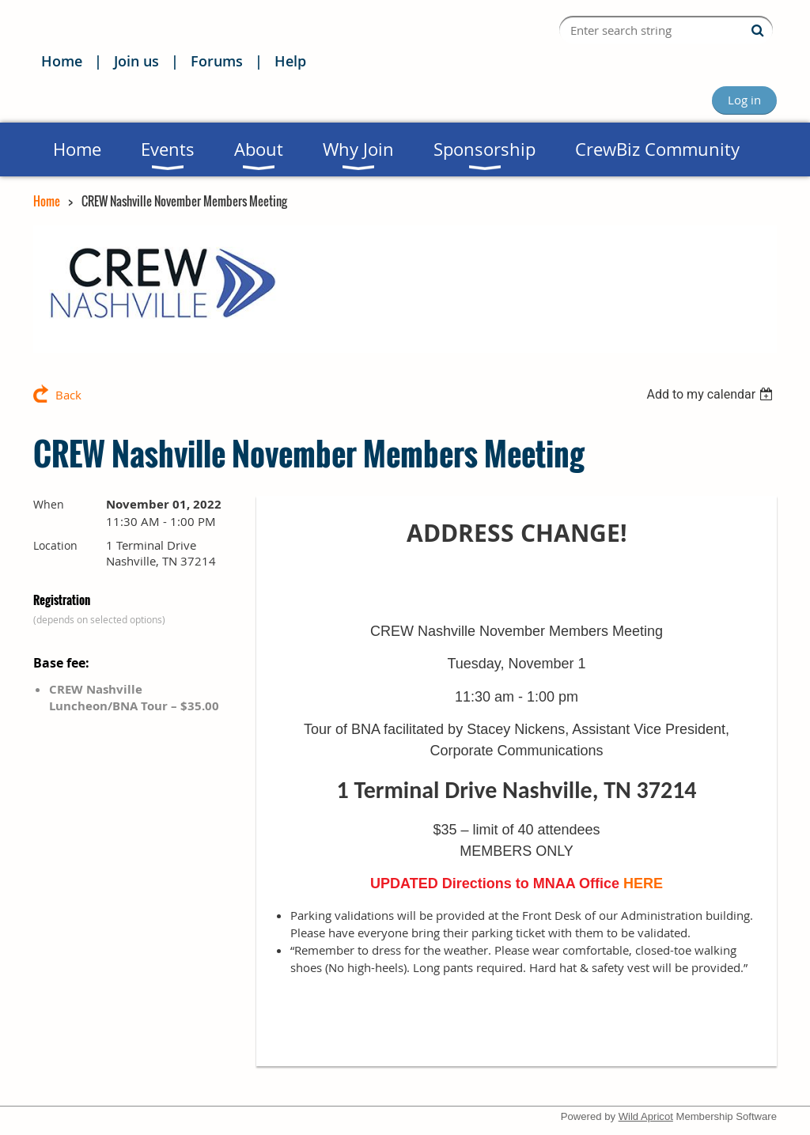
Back (68, 395)
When (48, 504)
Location (55, 545)
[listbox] (711, 394)
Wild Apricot (646, 1116)
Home (61, 60)
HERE (643, 883)
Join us (136, 60)
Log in (744, 100)
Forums (217, 60)
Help (290, 60)
